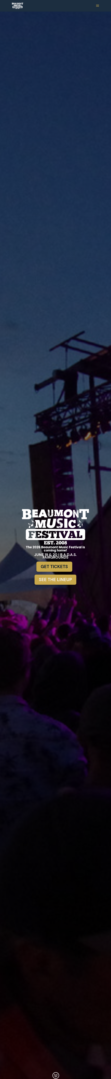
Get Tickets (54, 566)
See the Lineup (55, 579)
